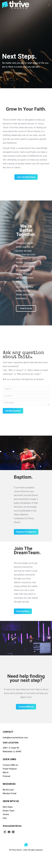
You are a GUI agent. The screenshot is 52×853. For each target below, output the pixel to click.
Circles (6, 814)
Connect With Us (10, 765)
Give (5, 818)
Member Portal (9, 793)
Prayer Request (10, 769)
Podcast (6, 776)
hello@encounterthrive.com (15, 737)
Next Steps (8, 807)
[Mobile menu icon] (49, 5)
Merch (5, 772)
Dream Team (8, 810)
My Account (8, 789)
